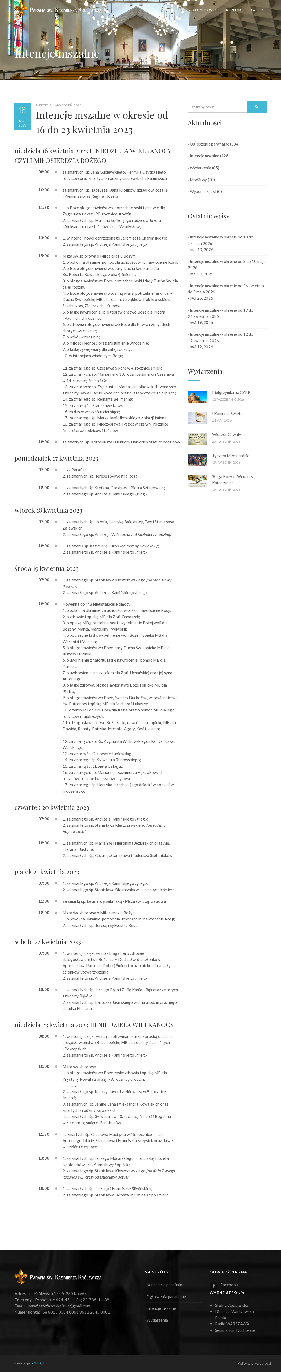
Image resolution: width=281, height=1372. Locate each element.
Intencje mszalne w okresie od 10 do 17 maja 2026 (220, 239)
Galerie (259, 10)
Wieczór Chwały (226, 434)
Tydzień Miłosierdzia (230, 455)
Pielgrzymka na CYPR (231, 392)
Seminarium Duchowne (235, 1330)
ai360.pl (37, 1363)
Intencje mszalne (203, 155)
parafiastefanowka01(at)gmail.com (59, 1305)
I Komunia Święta (227, 413)
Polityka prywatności (254, 1363)
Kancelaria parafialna (164, 1284)
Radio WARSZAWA (232, 1323)
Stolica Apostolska (231, 1305)
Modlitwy (197, 179)
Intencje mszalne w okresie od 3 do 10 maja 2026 (227, 264)
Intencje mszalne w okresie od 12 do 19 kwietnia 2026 (220, 337)
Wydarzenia (199, 167)
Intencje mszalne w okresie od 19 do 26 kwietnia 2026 (220, 313)
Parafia (173, 10)
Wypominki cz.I (202, 191)
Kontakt (235, 10)
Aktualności (204, 10)
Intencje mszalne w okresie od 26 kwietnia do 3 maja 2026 (226, 288)
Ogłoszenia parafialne (208, 143)
